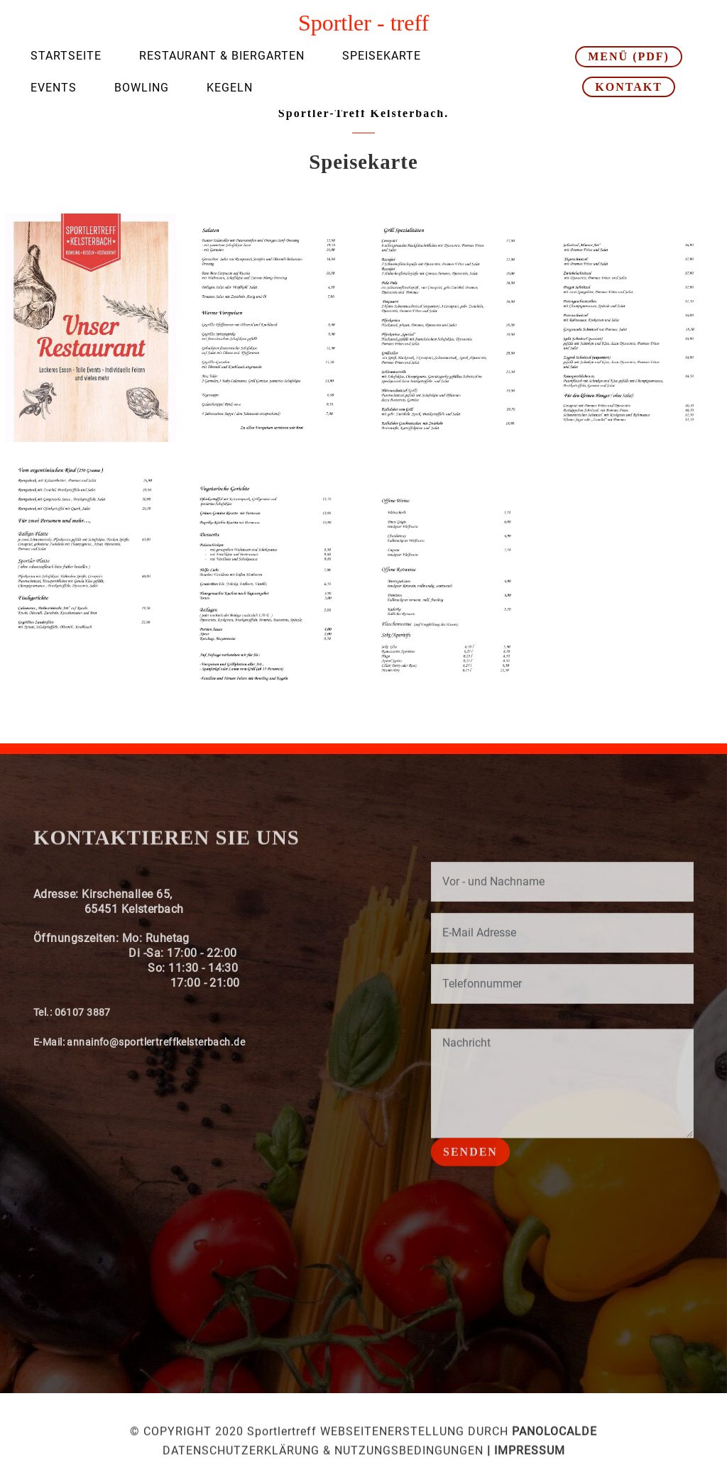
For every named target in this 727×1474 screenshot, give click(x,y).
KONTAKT (628, 87)
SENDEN (470, 1164)
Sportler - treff (363, 22)
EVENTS (54, 87)
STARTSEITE (66, 55)
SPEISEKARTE (381, 55)
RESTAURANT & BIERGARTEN (222, 55)
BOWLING (141, 87)
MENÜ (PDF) (628, 56)
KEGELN (230, 87)
